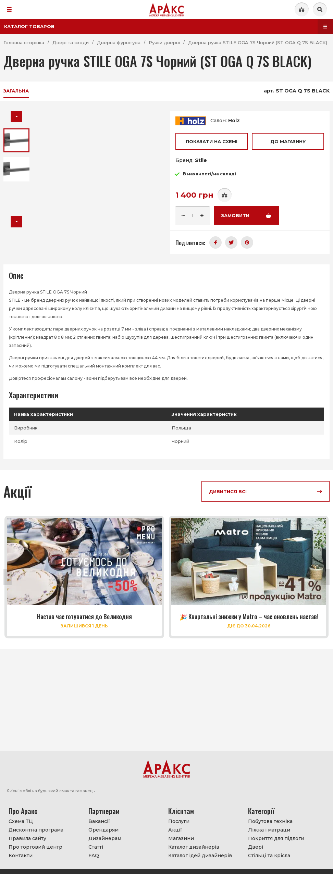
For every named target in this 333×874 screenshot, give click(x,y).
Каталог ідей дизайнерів (200, 855)
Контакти (21, 855)
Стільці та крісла (269, 855)
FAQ (93, 855)
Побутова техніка (270, 821)
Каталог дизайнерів (193, 847)
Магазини (181, 838)
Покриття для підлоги (276, 838)
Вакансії (99, 821)
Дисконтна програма (36, 830)
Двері (255, 847)
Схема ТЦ (21, 821)
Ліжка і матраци (269, 830)
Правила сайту (27, 838)
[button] (16, 116)
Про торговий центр (35, 847)
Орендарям (103, 830)
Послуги (178, 821)
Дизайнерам (104, 838)
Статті (95, 847)
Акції (175, 830)
